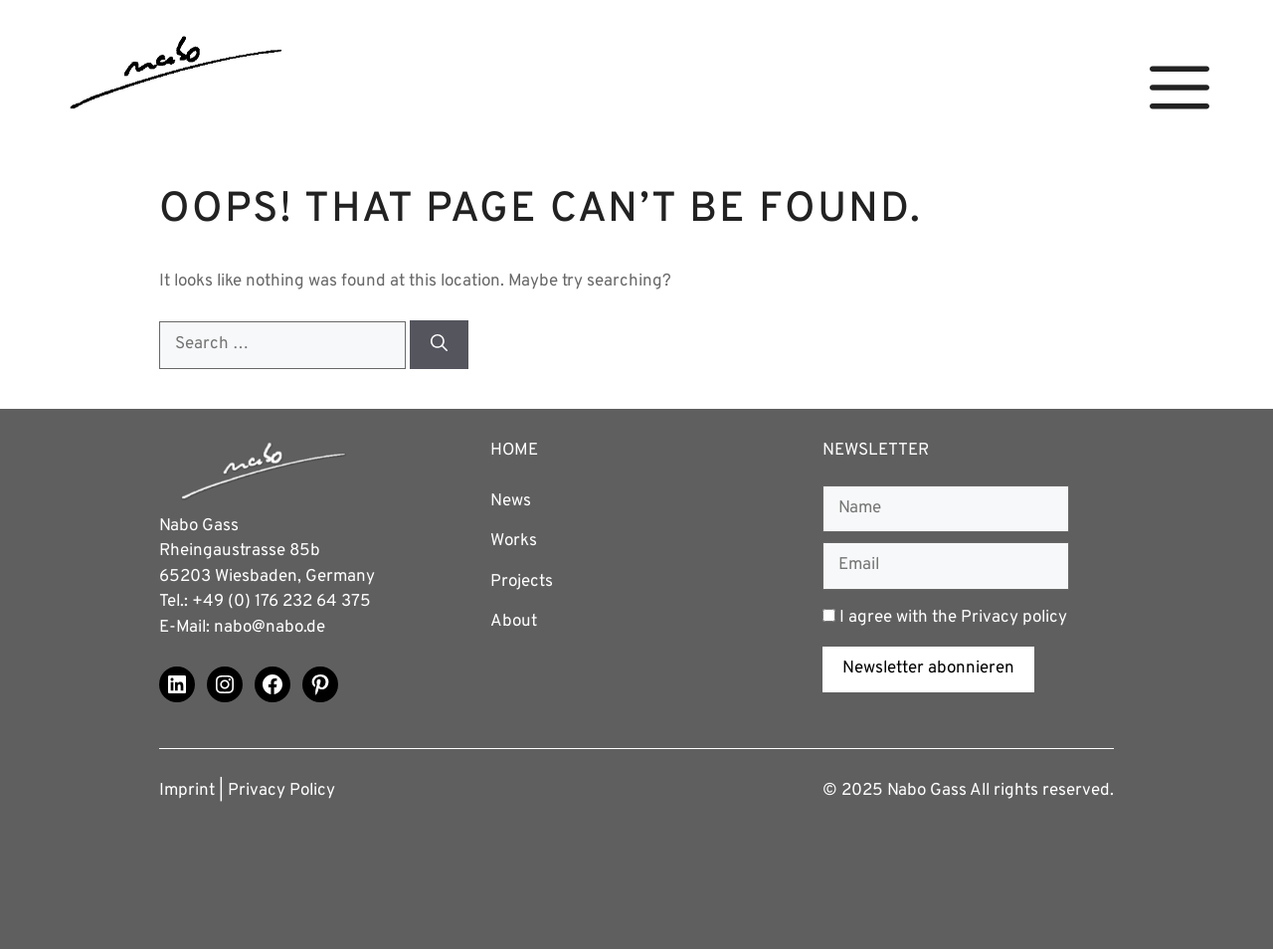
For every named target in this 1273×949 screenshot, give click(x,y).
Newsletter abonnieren (928, 668)
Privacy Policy (281, 791)
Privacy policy (1014, 618)
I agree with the (944, 618)
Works (513, 541)
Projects (521, 582)
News (510, 501)
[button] (1179, 88)
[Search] (439, 344)
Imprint (187, 791)
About (513, 622)
